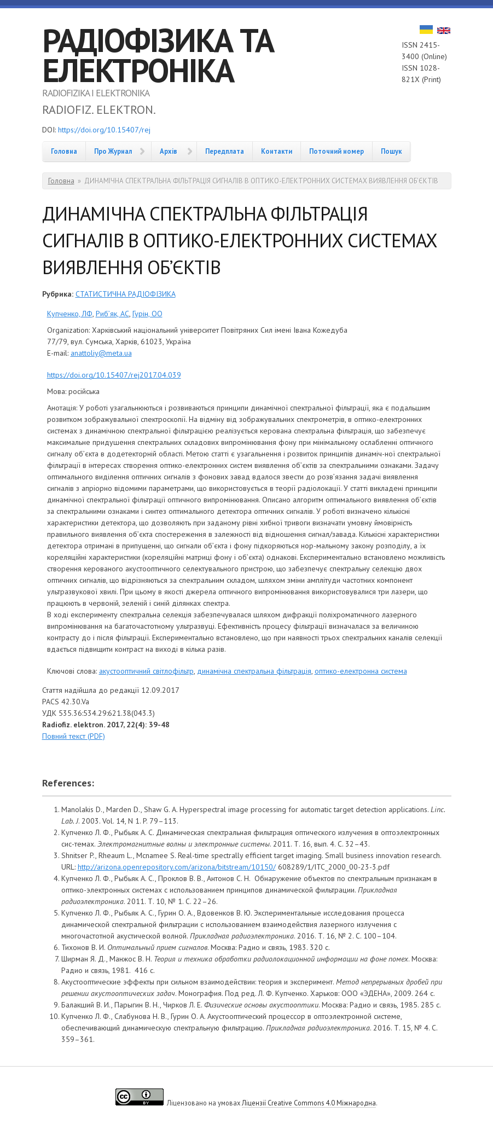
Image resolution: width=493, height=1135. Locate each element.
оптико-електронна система (361, 671)
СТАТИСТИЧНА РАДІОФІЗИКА (126, 294)
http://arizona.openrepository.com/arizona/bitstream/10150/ (177, 867)
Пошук (391, 151)
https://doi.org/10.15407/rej (104, 130)
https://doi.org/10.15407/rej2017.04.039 (114, 375)
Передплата (224, 151)
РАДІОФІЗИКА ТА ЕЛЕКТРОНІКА (158, 55)
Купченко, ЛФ (69, 314)
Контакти (276, 151)
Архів (168, 151)
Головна (64, 151)
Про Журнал (113, 151)
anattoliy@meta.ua (101, 353)
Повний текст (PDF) (73, 736)
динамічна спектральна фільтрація (254, 671)
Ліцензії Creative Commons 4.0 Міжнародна (309, 1102)
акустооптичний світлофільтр (146, 671)
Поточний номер (336, 151)
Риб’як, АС (112, 314)
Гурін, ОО (147, 314)
